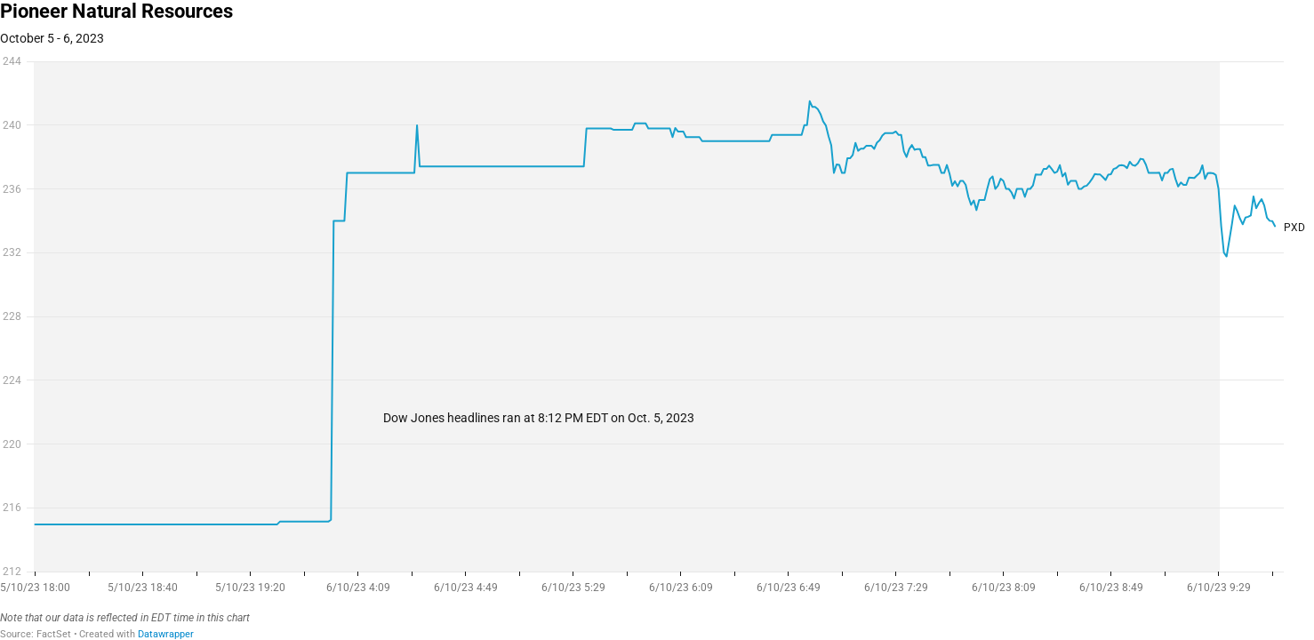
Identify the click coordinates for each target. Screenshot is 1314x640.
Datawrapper (166, 634)
